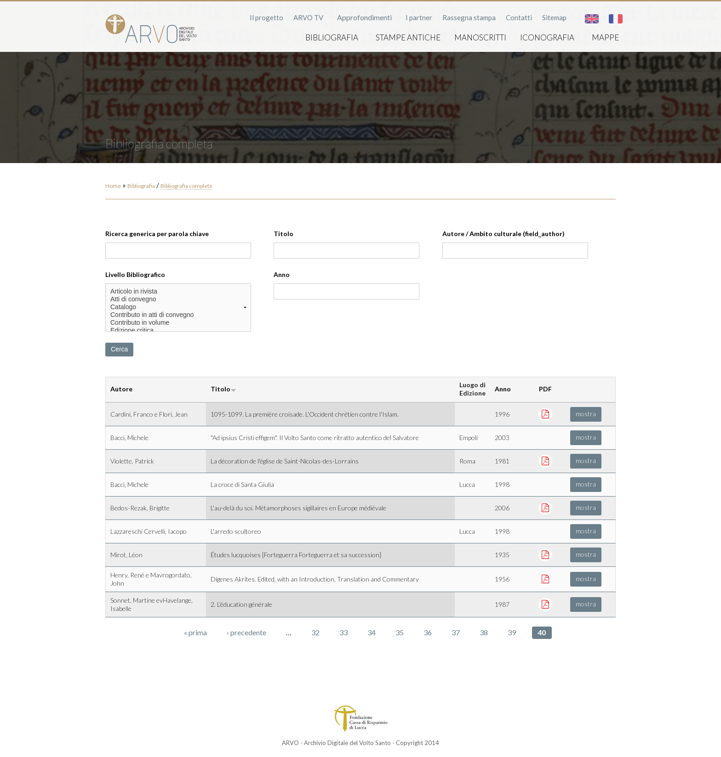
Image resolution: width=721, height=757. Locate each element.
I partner (419, 17)
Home (113, 185)
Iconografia (547, 37)
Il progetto (266, 17)
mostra (586, 414)
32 (315, 632)
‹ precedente (246, 632)
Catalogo (178, 307)
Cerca (119, 349)
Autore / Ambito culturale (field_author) (503, 233)
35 (399, 632)
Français (616, 18)
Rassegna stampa (469, 17)
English (592, 18)
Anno (282, 274)
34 (371, 632)
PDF (545, 389)
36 (427, 632)
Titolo (283, 233)
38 (484, 632)
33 (343, 632)
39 (512, 632)
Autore (121, 389)
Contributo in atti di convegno (178, 315)
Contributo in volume (178, 323)
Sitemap (554, 17)
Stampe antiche (408, 37)
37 (456, 632)
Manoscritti (480, 37)
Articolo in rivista (178, 291)
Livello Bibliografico (135, 274)
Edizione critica (178, 330)
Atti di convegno (178, 299)
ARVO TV (308, 17)
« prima (195, 632)
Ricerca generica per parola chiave (157, 233)
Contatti (519, 17)
